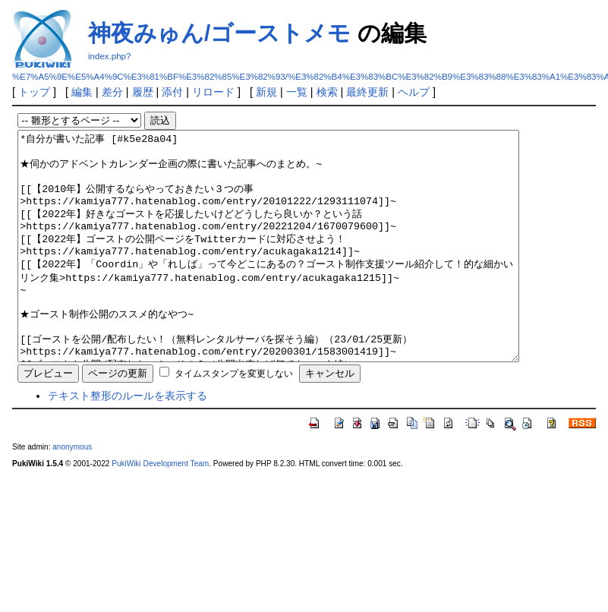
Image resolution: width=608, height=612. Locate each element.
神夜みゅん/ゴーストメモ (219, 33)
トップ (34, 92)
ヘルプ (414, 92)
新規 (266, 92)
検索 (327, 92)
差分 (112, 92)
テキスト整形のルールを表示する (127, 441)
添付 (172, 92)
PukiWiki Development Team (160, 509)
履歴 (142, 92)
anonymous (72, 492)
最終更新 (367, 92)
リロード (213, 92)
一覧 (296, 92)
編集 (82, 92)
